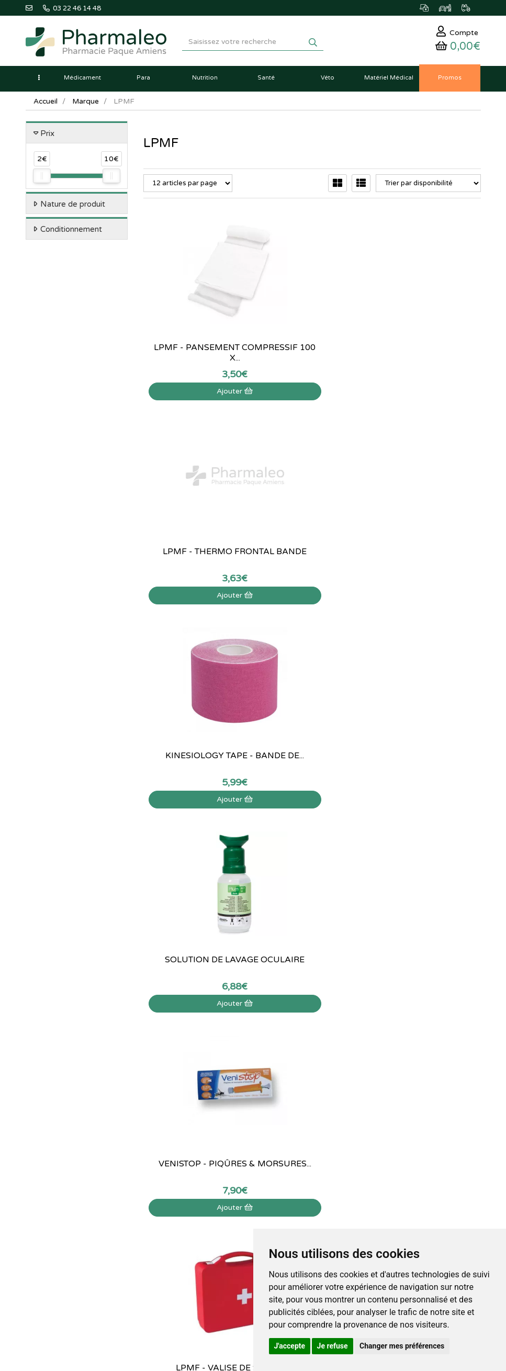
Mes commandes (51, 1177)
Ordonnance (201, 1089)
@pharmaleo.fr (74, 1040)
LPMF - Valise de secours (429, 536)
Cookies (351, 1112)
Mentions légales (364, 1078)
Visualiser (194, 779)
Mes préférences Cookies (64, 1223)
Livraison (352, 1066)
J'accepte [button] (290, 1346)
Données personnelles (372, 1100)
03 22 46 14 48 (243, 923)
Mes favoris (43, 1212)
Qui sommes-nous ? (369, 1021)
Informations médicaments (379, 1043)
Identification (45, 1166)
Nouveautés (200, 1055)
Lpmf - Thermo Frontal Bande (312, 332)
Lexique (194, 1032)
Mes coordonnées (53, 1189)
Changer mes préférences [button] (401, 1346)
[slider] (42, 180)
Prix (47, 137)
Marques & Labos (208, 1043)
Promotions (199, 1066)
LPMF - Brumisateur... (312, 741)
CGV (346, 1089)
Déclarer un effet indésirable (382, 1055)
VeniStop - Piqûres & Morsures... (312, 536)
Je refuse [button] (332, 1346)
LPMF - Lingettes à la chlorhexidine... (194, 741)
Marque (86, 104)
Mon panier (43, 1155)
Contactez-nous (363, 1009)
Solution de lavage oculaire (194, 536)
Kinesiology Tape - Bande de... (430, 332)
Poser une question (368, 1032)
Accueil (46, 104)
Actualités (197, 1021)
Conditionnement (71, 233)
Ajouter (194, 371)
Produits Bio (200, 1078)
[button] (39, 81)
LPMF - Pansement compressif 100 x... (194, 332)
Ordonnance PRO (208, 1100)
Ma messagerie (49, 1200)
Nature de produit (72, 207)
